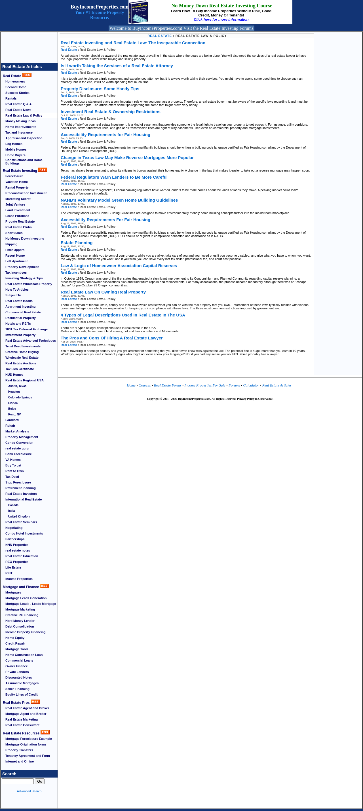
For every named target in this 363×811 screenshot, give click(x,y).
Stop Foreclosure (18, 482)
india (11, 510)
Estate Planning (77, 242)
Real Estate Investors (21, 493)
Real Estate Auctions (20, 363)
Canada (13, 505)
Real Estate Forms (168, 385)
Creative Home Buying (22, 352)
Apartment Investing (20, 306)
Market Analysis (17, 431)
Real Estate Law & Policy (23, 115)
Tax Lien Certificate (19, 369)
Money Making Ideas (20, 121)
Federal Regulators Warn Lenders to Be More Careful (114, 177)
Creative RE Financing (22, 615)
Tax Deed (12, 476)
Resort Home (15, 255)
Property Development (22, 267)
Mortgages (13, 592)
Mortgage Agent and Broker (25, 713)
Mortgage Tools (16, 649)
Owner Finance (16, 666)
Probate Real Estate (20, 221)
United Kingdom (19, 516)
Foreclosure (14, 176)
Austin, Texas (17, 386)
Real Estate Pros (16, 703)
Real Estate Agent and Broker (27, 708)
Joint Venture (15, 204)
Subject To (13, 295)
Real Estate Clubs (18, 227)
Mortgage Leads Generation (26, 598)
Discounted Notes (18, 677)
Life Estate (13, 567)
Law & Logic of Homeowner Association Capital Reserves (119, 265)
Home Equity (14, 637)
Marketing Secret (18, 198)
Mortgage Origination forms (26, 744)
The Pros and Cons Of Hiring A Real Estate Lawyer (112, 337)
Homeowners (15, 81)
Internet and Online (19, 761)
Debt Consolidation (19, 626)
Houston (14, 391)
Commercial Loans (19, 660)
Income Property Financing (25, 632)
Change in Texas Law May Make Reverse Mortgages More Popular (127, 157)
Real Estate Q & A (18, 104)
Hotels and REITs (18, 323)
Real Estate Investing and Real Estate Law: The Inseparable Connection (133, 42)
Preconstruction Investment (26, 193)
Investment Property (20, 335)
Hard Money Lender (20, 620)
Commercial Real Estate (23, 312)
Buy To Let (13, 465)
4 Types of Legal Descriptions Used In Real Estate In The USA (123, 314)
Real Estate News (18, 109)
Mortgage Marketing (20, 609)
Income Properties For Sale (206, 385)
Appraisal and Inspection (24, 138)
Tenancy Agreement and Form (27, 755)
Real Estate (12, 76)
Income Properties (19, 578)
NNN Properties (16, 544)
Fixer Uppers (14, 250)
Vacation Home (16, 181)
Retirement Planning (20, 488)
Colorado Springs (20, 397)
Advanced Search (29, 791)
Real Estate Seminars (21, 522)
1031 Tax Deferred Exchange (26, 329)
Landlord (12, 420)
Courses (145, 385)
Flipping (11, 244)
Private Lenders (17, 671)
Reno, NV (14, 414)
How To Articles (17, 289)
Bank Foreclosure (18, 454)
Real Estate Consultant (22, 725)
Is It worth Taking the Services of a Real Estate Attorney (117, 65)
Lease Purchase (17, 215)
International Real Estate (23, 499)
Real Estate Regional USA (24, 380)
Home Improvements (20, 126)
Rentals (11, 98)
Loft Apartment (16, 261)
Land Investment (17, 210)
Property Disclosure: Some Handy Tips (100, 88)
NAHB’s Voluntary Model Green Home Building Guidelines (119, 200)
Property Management (21, 437)
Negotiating (14, 527)
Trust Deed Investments (23, 346)
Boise (12, 408)
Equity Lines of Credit (21, 694)
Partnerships (14, 539)
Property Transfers (19, 750)
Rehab (10, 425)
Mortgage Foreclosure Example (28, 738)
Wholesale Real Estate (22, 357)
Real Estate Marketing (21, 719)
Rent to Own (14, 471)
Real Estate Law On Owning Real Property (103, 292)
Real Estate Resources (21, 733)
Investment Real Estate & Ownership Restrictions (111, 111)
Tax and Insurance (19, 132)
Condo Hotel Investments (24, 533)
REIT (8, 573)
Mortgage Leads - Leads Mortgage (30, 603)
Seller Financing (17, 688)
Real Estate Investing (20, 171)
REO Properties (16, 561)
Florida (13, 403)
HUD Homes (14, 374)
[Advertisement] (29, 45)
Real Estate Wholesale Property (28, 284)
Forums (235, 385)
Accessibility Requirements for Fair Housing (105, 134)
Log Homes (13, 143)
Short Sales (14, 233)
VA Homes (13, 459)
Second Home (15, 87)
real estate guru (17, 448)
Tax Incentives (16, 272)
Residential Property (20, 318)
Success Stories (17, 92)
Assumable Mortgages (22, 683)
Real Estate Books (19, 301)
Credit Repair (15, 643)
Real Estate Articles (22, 66)
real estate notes (17, 550)
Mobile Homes (16, 149)
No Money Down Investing (24, 238)
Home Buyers (15, 155)
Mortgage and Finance (21, 587)
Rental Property (17, 187)
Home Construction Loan (24, 654)
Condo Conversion (19, 442)
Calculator (250, 385)
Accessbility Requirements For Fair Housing (105, 219)
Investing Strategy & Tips (24, 278)
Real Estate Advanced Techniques (30, 340)
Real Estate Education (21, 556)
